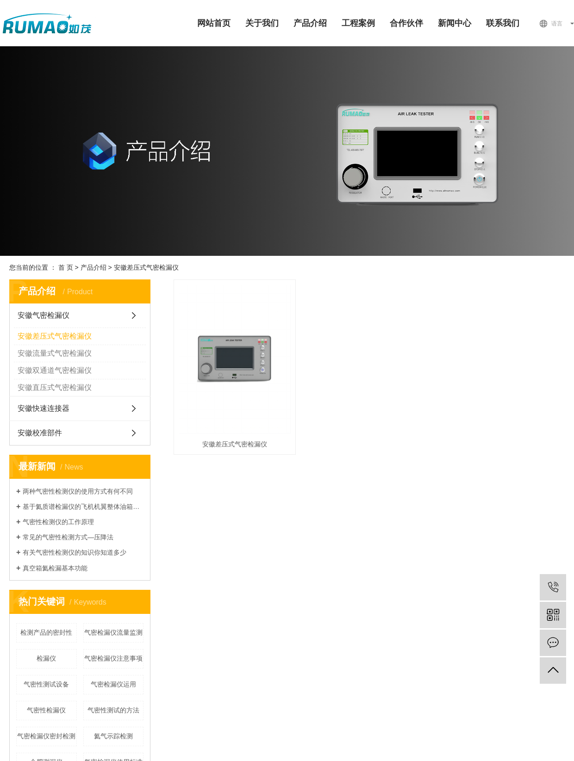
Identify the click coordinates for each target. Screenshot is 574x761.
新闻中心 (454, 23)
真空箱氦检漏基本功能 (55, 568)
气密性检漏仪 (46, 710)
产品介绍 (310, 23)
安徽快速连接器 (43, 408)
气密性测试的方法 (113, 710)
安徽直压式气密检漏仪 (55, 387)
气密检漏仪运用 (113, 684)
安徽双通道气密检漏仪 (55, 370)
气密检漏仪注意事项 (113, 658)
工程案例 (358, 23)
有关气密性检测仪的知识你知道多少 (74, 552)
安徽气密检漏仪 (43, 315)
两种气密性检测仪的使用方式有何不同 (78, 491)
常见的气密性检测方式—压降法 (68, 537)
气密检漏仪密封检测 (46, 736)
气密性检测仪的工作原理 (58, 522)
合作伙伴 (406, 23)
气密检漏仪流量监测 (113, 632)
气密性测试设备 (46, 684)
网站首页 (214, 23)
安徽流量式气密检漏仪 (55, 353)
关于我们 (262, 23)
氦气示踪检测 (113, 736)
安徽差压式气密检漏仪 (146, 267)
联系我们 (502, 23)
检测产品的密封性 (46, 632)
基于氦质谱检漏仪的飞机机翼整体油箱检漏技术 (83, 506)
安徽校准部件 (40, 433)
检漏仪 (46, 658)
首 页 (65, 267)
